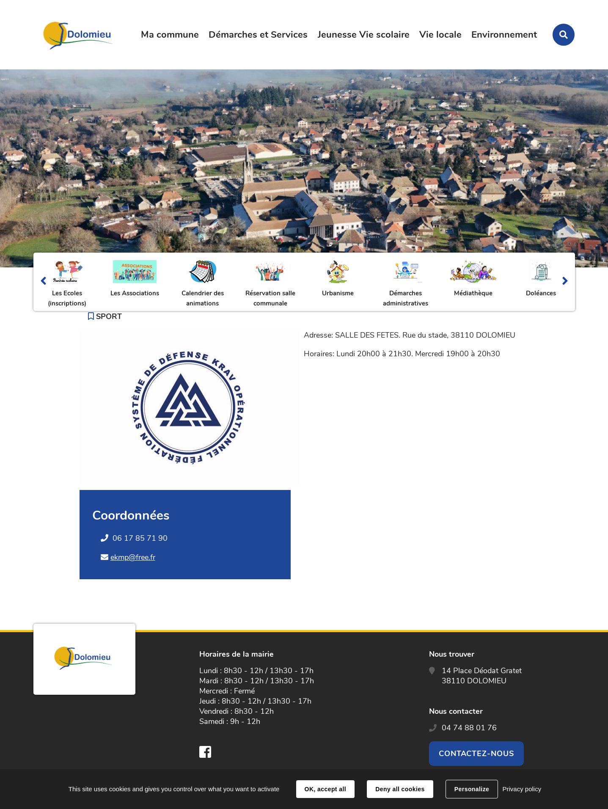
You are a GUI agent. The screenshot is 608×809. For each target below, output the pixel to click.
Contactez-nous (476, 753)
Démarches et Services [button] (258, 34)
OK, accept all (325, 789)
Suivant (565, 282)
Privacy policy (521, 788)
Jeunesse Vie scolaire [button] (364, 34)
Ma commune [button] (170, 34)
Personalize (471, 789)
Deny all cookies (399, 789)
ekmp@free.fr (132, 557)
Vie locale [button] (440, 34)
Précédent (43, 282)
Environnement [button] (504, 34)
